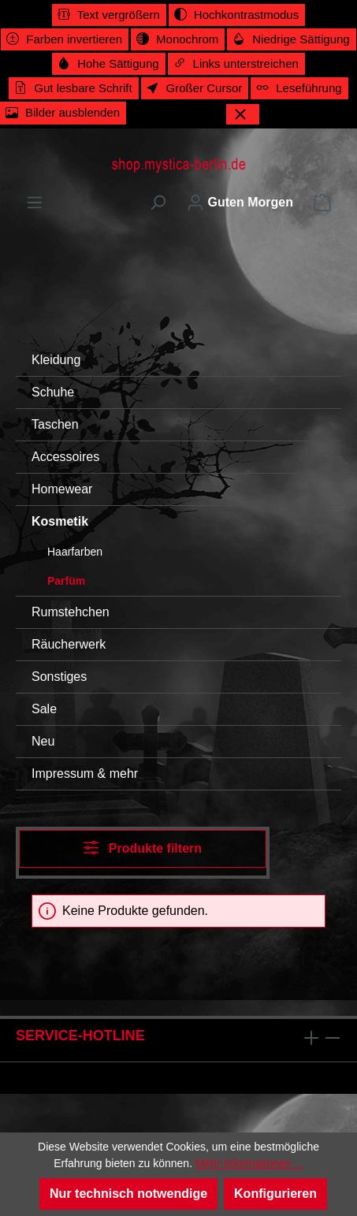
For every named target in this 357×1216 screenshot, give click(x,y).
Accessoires (65, 456)
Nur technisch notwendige (128, 1193)
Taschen (55, 424)
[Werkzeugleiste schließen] (242, 114)
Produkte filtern (143, 847)
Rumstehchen (71, 612)
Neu (43, 741)
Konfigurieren (275, 1193)
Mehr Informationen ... (249, 1163)
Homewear (62, 489)
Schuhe (53, 392)
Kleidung (56, 359)
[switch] (109, 15)
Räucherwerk (69, 644)
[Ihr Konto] (240, 202)
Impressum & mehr (85, 773)
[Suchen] (158, 202)
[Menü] (35, 202)
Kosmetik (60, 521)
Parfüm (66, 581)
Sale (44, 709)
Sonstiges (59, 676)
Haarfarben (74, 551)
